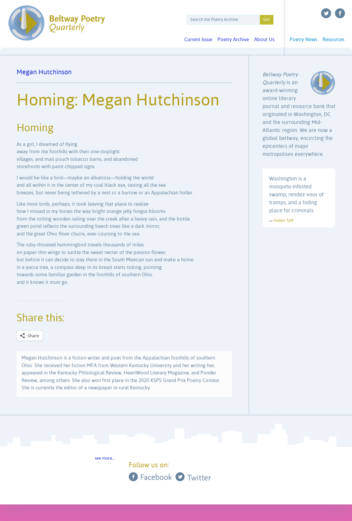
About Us (264, 39)
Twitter (326, 13)
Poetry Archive (233, 39)
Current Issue (198, 39)
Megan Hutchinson (44, 72)
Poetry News (303, 39)
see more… (105, 458)
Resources (333, 39)
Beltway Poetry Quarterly (56, 23)
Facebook (340, 13)
